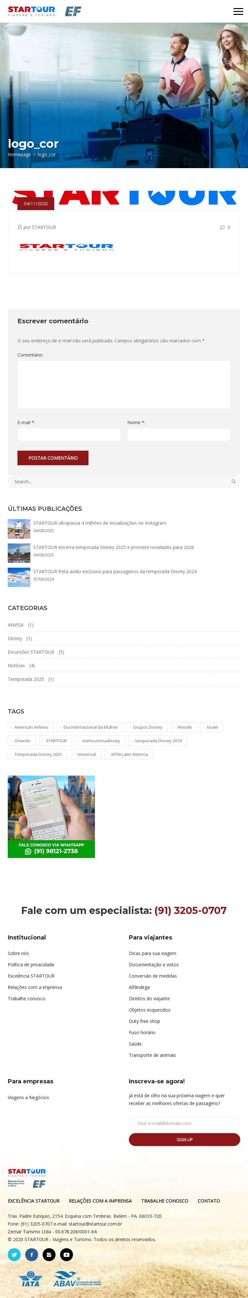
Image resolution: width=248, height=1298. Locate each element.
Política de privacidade (31, 964)
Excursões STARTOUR (31, 652)
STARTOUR (44, 227)
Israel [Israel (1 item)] (212, 727)
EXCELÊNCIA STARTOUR (33, 1201)
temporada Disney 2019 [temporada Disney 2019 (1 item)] (158, 741)
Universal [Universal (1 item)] (86, 754)
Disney (15, 638)
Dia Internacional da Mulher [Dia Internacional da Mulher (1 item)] (91, 727)
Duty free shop (144, 1021)
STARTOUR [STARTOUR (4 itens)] (56, 741)
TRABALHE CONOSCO (164, 1201)
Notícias (16, 665)
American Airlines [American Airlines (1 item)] (31, 727)
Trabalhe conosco (27, 998)
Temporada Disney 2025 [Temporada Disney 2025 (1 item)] (38, 754)
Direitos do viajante (149, 998)
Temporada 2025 (26, 679)
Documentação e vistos (154, 964)
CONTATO (209, 1201)
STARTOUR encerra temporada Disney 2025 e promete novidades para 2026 (113, 547)
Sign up (185, 1139)
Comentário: (30, 355)
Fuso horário (142, 1032)
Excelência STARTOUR (31, 976)
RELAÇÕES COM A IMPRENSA (100, 1201)
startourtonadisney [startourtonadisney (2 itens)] (101, 741)
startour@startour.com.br (95, 1224)
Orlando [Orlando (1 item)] (23, 741)
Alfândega (139, 987)
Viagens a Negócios (28, 1097)
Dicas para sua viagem (152, 953)
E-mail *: (26, 422)
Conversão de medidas (153, 976)
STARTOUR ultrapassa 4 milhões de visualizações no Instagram (99, 523)
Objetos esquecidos (149, 1010)
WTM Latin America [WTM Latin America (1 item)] (129, 754)
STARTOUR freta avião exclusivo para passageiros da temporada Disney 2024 (115, 571)
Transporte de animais (152, 1055)
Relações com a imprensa (35, 987)
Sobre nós (18, 953)
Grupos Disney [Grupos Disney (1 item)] (147, 727)
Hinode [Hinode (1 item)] (185, 727)
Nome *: (136, 422)
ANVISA (16, 625)
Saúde (135, 1044)
